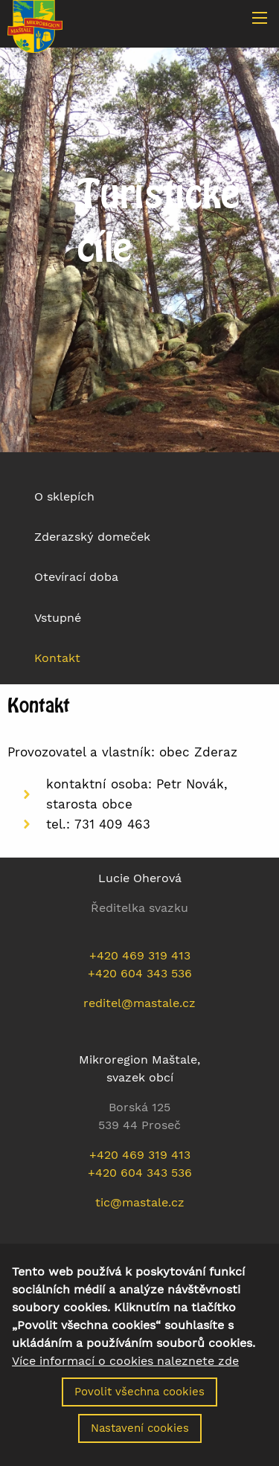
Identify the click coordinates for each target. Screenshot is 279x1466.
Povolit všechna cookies (139, 1404)
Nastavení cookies (140, 1440)
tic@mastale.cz (140, 1202)
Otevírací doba (76, 577)
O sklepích (64, 496)
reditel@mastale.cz (139, 1003)
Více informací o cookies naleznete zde (125, 1374)
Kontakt (57, 658)
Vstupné (57, 618)
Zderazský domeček (92, 537)
